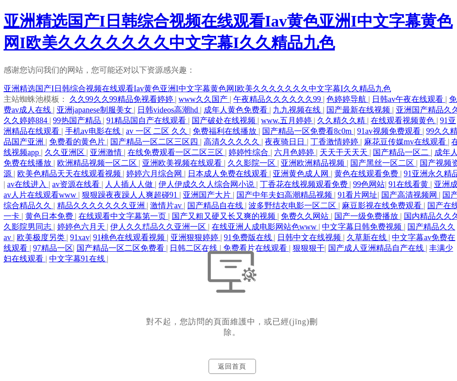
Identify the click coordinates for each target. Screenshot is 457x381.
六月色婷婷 (295, 152)
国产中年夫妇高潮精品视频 (285, 194)
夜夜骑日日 (286, 141)
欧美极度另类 (42, 237)
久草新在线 (368, 237)
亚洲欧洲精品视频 (314, 163)
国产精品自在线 (216, 205)
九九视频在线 (298, 109)
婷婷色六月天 (82, 226)
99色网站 (369, 184)
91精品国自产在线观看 (147, 120)
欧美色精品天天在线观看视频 (70, 173)
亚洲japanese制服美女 (95, 109)
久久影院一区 (253, 163)
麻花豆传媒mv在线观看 (406, 141)
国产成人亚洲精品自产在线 (377, 248)
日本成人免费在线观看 (229, 173)
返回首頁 (232, 366)
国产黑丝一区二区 (383, 163)
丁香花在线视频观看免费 (305, 184)
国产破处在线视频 (225, 120)
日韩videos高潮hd (168, 109)
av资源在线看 (77, 184)
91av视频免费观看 (390, 131)
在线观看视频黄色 (404, 120)
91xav (79, 237)
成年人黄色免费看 (237, 109)
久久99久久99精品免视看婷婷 (122, 99)
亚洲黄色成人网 (302, 173)
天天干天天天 (345, 152)
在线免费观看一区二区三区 (176, 152)
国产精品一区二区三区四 (155, 141)
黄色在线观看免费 (367, 173)
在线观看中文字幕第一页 (123, 216)
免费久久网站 (306, 216)
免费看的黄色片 (78, 141)
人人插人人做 (130, 184)
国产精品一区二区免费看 (122, 248)
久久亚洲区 (66, 152)
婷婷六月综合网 (155, 173)
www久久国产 (204, 99)
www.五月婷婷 (287, 120)
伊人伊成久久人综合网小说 (207, 184)
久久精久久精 (342, 120)
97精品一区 (53, 248)
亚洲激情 (107, 152)
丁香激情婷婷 (335, 141)
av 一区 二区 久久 (157, 131)
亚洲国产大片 (208, 194)
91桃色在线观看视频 (130, 237)
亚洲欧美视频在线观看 (183, 163)
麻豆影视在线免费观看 (383, 205)
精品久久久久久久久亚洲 (102, 205)
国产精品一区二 (402, 152)
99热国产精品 (78, 120)
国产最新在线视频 (359, 109)
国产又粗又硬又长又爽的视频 (225, 216)
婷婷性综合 (249, 152)
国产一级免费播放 (367, 216)
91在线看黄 (409, 184)
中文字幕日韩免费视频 (363, 226)
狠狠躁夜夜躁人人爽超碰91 (131, 194)
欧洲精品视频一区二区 (98, 163)
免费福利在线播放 (226, 131)
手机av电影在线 (94, 131)
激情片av (167, 205)
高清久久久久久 (233, 141)
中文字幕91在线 (78, 258)
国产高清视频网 (410, 194)
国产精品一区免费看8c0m (308, 131)
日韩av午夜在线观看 (408, 99)
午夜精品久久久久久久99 (278, 99)
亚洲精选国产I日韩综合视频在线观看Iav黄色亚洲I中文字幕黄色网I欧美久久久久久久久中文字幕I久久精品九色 (197, 88)
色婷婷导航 (347, 99)
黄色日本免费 (50, 216)
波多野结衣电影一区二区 (293, 205)
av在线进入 (28, 184)
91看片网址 (357, 194)
